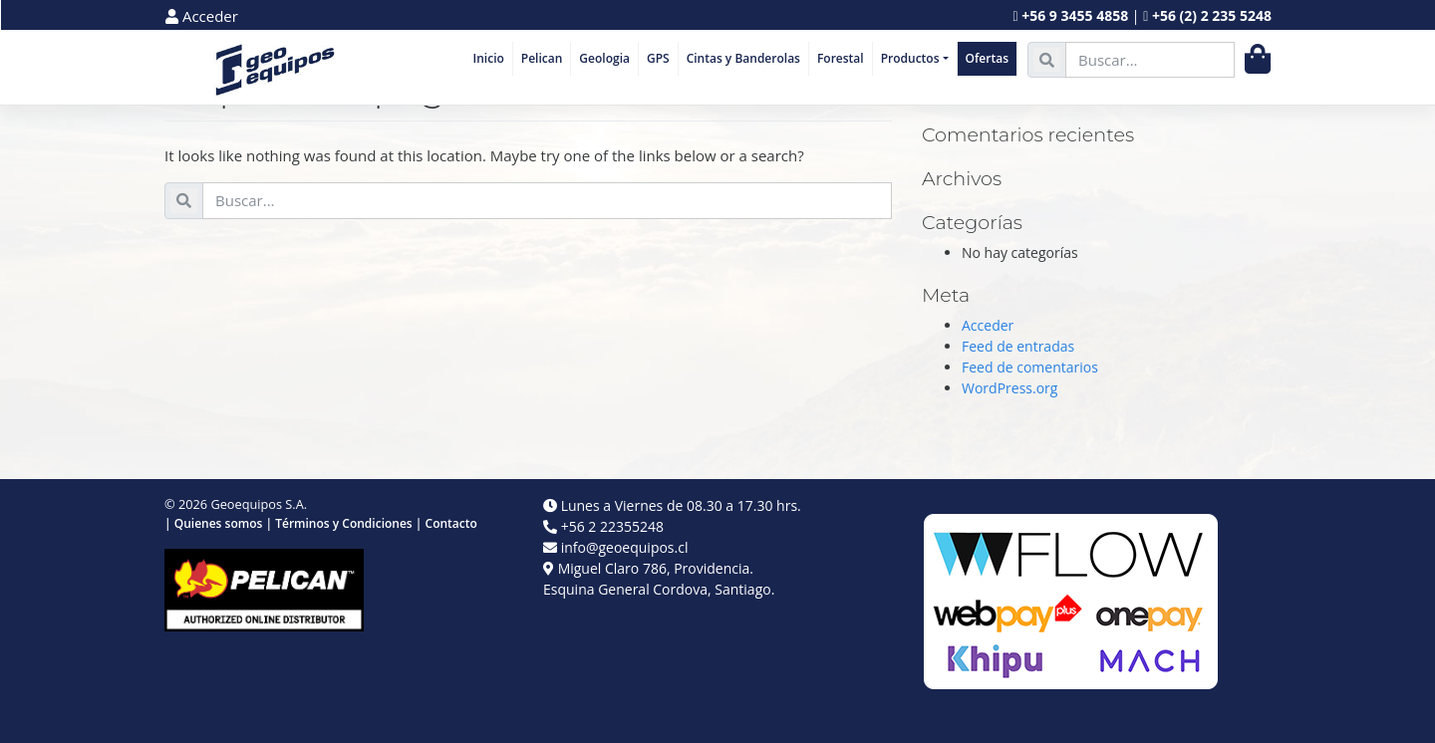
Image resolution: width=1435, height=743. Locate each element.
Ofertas (987, 58)
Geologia (604, 58)
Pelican (542, 58)
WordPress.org (1009, 387)
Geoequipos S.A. (258, 504)
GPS (658, 58)
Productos (910, 58)
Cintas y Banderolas (743, 58)
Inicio (488, 58)
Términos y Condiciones (344, 523)
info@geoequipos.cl (625, 547)
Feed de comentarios (1030, 367)
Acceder (201, 16)
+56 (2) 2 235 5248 (1212, 15)
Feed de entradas (1018, 346)
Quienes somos (218, 523)
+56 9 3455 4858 (1074, 15)
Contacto (451, 523)
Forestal (840, 58)
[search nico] (1150, 60)
